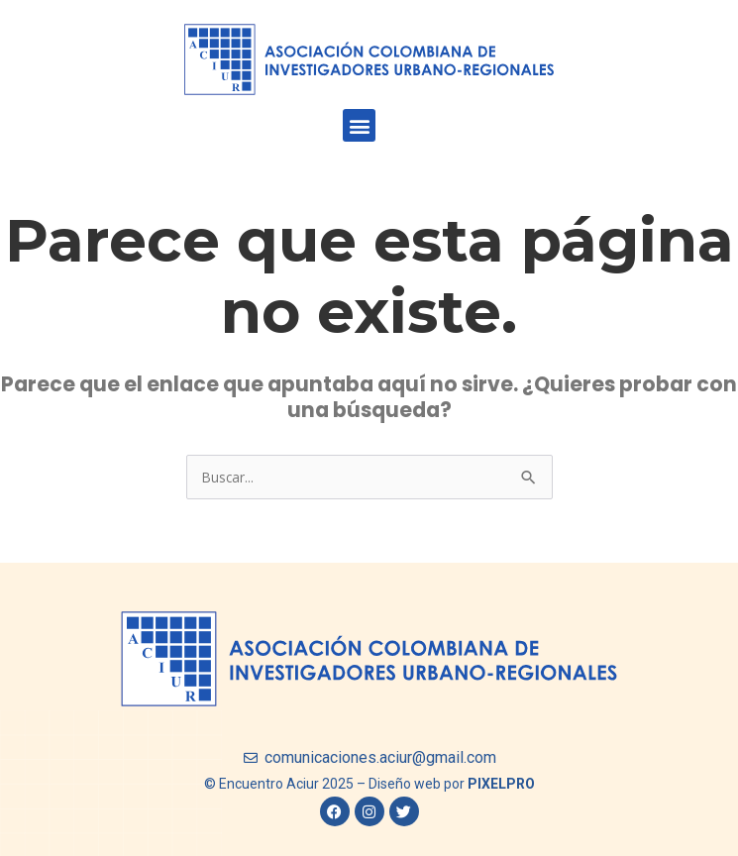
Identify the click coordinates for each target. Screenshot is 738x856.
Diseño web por (452, 784)
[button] (359, 125)
